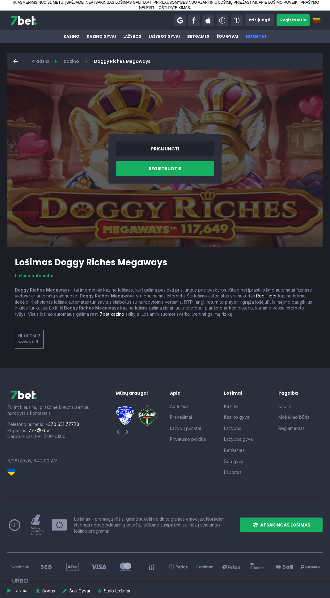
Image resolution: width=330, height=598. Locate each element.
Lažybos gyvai (164, 36)
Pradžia (40, 61)
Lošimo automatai (34, 275)
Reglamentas (291, 428)
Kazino (71, 36)
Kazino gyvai (101, 36)
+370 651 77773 (62, 424)
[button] (180, 20)
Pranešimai (181, 417)
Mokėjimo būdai (294, 417)
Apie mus (179, 406)
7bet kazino (112, 314)
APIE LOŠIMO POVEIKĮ (278, 2)
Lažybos (132, 36)
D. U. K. (285, 406)
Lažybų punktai (185, 428)
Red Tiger (266, 295)
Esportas (256, 36)
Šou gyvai (227, 36)
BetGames (198, 36)
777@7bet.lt (41, 430)
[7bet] (23, 20)
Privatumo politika (188, 439)
